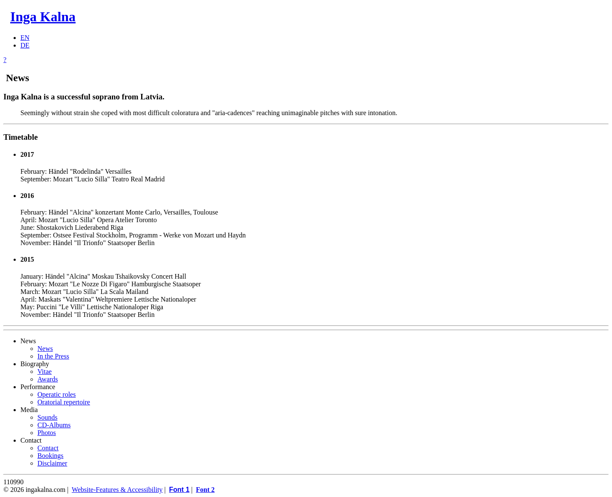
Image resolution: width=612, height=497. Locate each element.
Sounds (47, 417)
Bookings (50, 455)
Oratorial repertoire (63, 402)
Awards (47, 379)
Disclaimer (52, 463)
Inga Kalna (43, 16)
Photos (46, 432)
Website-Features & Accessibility (117, 489)
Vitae (44, 371)
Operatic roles (56, 394)
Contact (48, 448)
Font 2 (205, 489)
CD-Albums (54, 425)
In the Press (53, 356)
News (45, 348)
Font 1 (179, 489)
